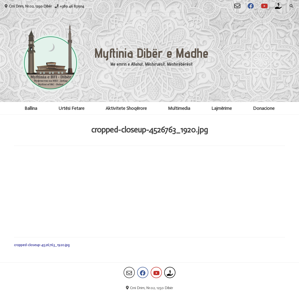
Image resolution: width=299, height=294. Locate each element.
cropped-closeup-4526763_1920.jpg (42, 245)
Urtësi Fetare (71, 108)
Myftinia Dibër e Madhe (151, 53)
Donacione (263, 108)
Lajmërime (221, 108)
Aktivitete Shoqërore (126, 108)
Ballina (31, 108)
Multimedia (179, 108)
